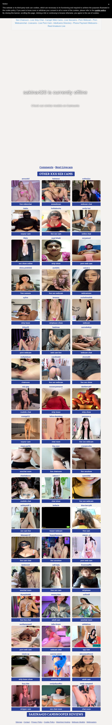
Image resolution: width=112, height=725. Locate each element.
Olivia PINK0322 (25, 268)
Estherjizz (86, 179)
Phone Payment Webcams (85, 23)
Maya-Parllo (26, 446)
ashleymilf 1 (26, 505)
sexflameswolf (26, 624)
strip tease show (26, 679)
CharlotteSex (25, 476)
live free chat (25, 620)
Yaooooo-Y (86, 416)
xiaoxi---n (86, 535)
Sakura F (56, 476)
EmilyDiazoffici (56, 684)
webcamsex (86, 293)
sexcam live (56, 679)
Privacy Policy (36, 722)
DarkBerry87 (86, 387)
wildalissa (86, 624)
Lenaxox (56, 298)
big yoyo (56, 446)
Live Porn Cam (45, 23)
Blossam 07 (25, 535)
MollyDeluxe (26, 357)
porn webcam (25, 353)
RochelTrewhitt (86, 298)
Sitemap (19, 722)
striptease (86, 590)
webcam (86, 323)
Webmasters (91, 722)
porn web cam (86, 264)
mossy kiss (56, 595)
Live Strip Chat (37, 20)
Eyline (25, 298)
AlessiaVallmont (86, 654)
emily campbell (86, 684)
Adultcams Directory (62, 23)
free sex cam (56, 590)
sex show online (25, 264)
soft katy (56, 565)
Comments (46, 167)
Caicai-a (86, 268)
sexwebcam (56, 204)
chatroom (26, 382)
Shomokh (86, 357)
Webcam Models (78, 722)
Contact (27, 722)
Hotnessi (56, 179)
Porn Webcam (84, 20)
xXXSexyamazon (56, 387)
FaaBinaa (56, 327)
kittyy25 (25, 327)
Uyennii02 (86, 476)
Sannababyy (86, 327)
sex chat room (56, 709)
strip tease (25, 323)
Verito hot (86, 208)
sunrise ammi (56, 654)
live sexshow (86, 471)
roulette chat (25, 412)
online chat (86, 234)
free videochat (26, 204)
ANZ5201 (56, 268)
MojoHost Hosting (63, 722)
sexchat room (25, 471)
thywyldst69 (26, 595)
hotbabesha (56, 208)
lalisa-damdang (56, 416)
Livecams (32, 23)
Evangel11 (25, 416)
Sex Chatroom (22, 20)
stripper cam (25, 709)
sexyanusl (86, 238)
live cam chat (25, 561)
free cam (86, 531)
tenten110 (26, 565)
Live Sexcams (70, 20)
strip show (56, 264)
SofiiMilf (86, 595)
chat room (56, 442)
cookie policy (100, 10)
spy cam (86, 650)
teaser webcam (56, 531)
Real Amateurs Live (56, 26)
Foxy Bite (25, 684)
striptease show (56, 323)
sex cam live (25, 531)
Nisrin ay (25, 654)
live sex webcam (56, 293)
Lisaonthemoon (56, 535)
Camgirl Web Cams (54, 20)
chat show (56, 501)
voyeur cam (26, 234)
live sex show (86, 382)
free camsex (26, 293)
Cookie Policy (49, 722)
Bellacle (56, 505)
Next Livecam (64, 167)
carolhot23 (56, 357)
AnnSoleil (25, 179)
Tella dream (56, 624)
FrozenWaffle (86, 565)
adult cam (56, 620)
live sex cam (56, 234)
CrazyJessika (86, 446)
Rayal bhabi (56, 238)
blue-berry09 (86, 505)
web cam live (55, 353)
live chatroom (56, 471)
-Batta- (25, 208)
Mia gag (25, 387)
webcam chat (86, 204)
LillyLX (25, 238)
